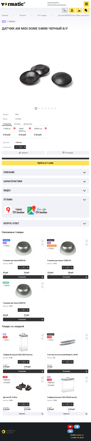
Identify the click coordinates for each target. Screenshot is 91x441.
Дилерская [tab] (28, 124)
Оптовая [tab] (17, 124)
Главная (5, 15)
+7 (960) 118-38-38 (76, 438)
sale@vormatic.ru (77, 435)
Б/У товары (42, 15)
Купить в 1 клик (45, 163)
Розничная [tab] (7, 124)
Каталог (23, 15)
